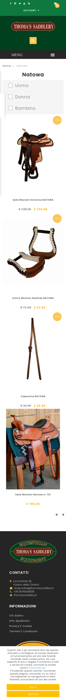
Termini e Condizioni (23, 631)
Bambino (25, 107)
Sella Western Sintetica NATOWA (33, 199)
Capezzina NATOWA (33, 396)
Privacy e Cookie (20, 626)
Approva (33, 694)
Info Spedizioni (19, 621)
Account (31, 10)
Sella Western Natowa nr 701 (33, 494)
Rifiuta (33, 687)
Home (7, 66)
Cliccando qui (37, 667)
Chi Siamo (16, 615)
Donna (22, 96)
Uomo (22, 85)
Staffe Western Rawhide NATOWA (33, 298)
